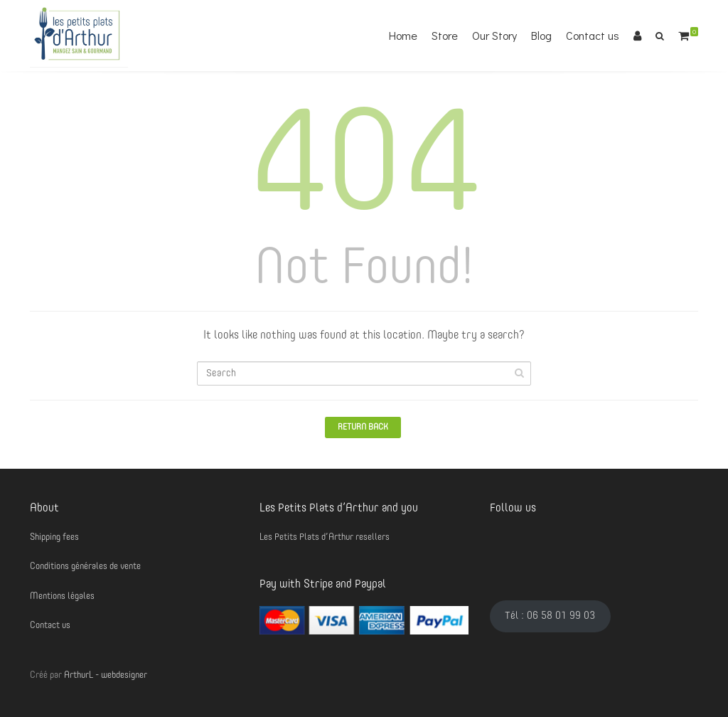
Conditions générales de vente (85, 566)
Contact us (592, 35)
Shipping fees (54, 537)
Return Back (363, 427)
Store (445, 35)
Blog (541, 35)
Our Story (494, 35)
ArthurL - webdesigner (105, 675)
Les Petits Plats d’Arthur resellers (324, 537)
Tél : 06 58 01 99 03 (550, 616)
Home (403, 35)
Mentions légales (62, 596)
